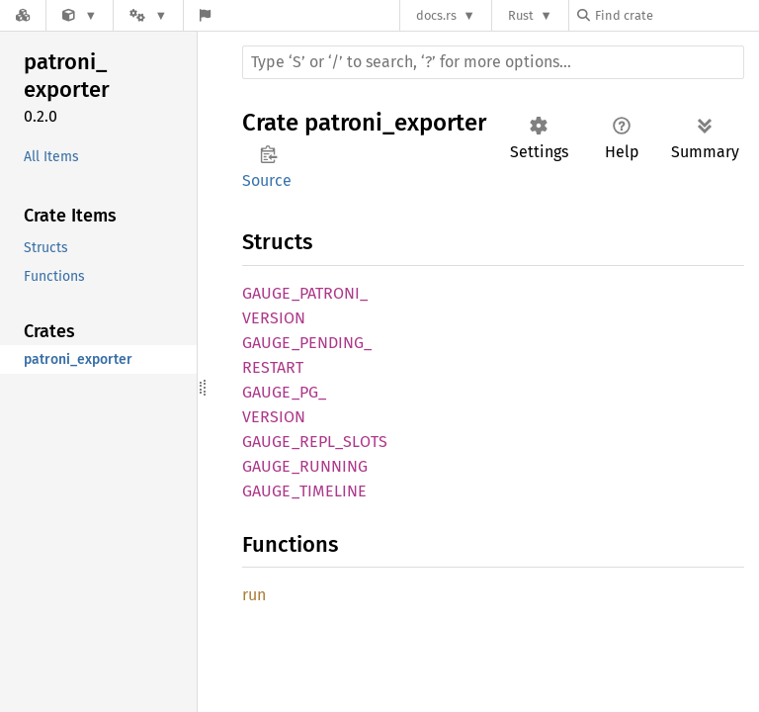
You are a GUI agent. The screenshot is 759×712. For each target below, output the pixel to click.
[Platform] (148, 15)
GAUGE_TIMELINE (304, 491)
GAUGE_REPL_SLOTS (314, 441)
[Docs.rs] (22, 15)
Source (267, 180)
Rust (521, 15)
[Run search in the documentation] (493, 62)
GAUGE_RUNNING (305, 466)
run (254, 594)
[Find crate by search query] (676, 15)
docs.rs (436, 15)
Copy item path (268, 154)
